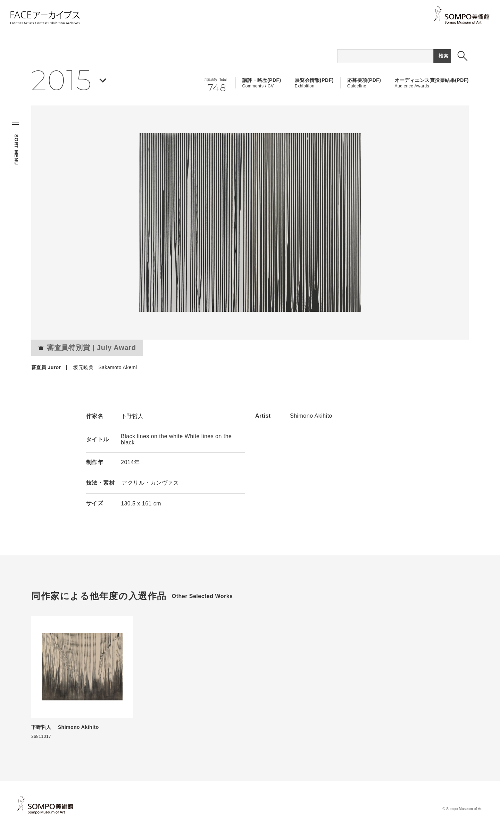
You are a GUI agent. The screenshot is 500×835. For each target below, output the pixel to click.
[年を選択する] (68, 80)
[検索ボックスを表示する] (462, 56)
